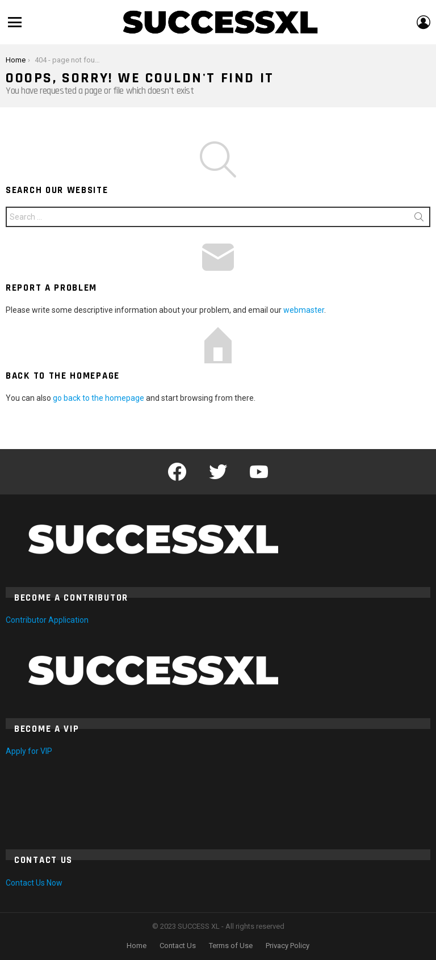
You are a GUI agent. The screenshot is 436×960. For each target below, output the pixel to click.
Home (136, 945)
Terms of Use (231, 945)
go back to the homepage (98, 398)
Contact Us (178, 945)
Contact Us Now (34, 882)
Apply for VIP (29, 751)
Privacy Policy (287, 945)
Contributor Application (47, 619)
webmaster (303, 310)
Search (419, 219)
